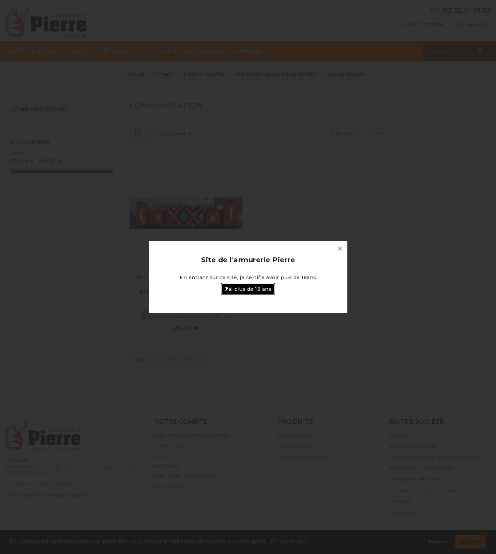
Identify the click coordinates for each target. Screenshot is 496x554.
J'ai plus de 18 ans (248, 289)
